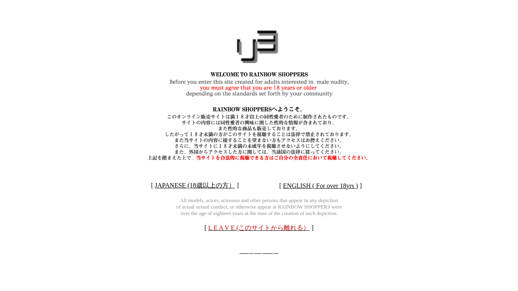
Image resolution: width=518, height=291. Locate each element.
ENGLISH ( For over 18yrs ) (320, 185)
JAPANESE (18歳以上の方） (195, 185)
